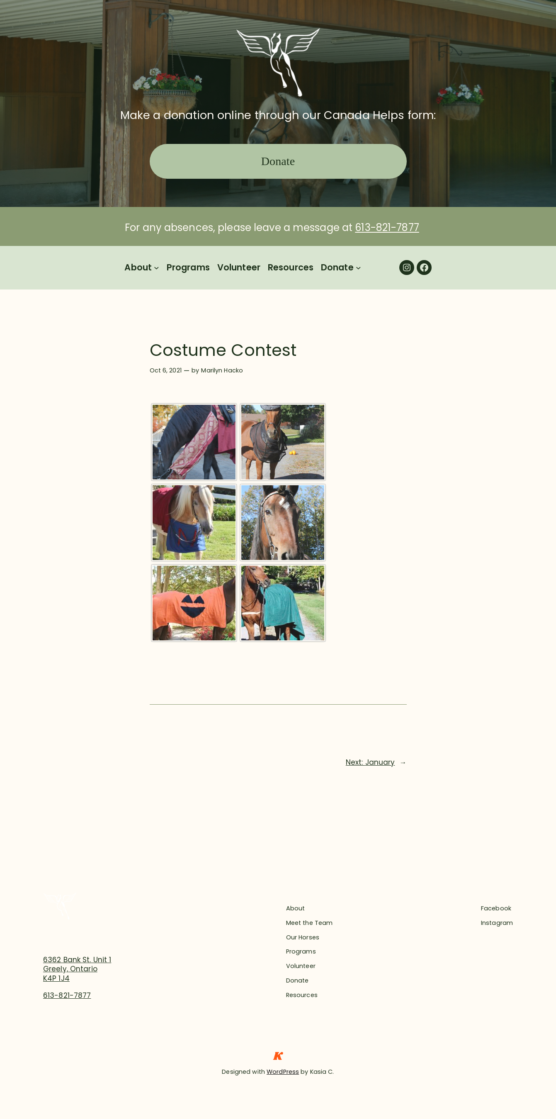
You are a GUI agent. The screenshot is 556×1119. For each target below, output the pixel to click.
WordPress (283, 1072)
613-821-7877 (387, 227)
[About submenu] (156, 267)
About (138, 267)
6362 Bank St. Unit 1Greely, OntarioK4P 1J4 (77, 969)
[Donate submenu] (358, 267)
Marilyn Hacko (222, 370)
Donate (278, 161)
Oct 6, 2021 (166, 370)
